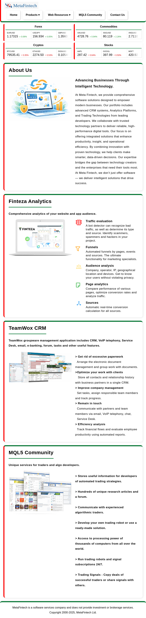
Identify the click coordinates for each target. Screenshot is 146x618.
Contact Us (117, 14)
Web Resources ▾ (59, 14)
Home (13, 14)
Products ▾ (33, 14)
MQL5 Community (90, 14)
